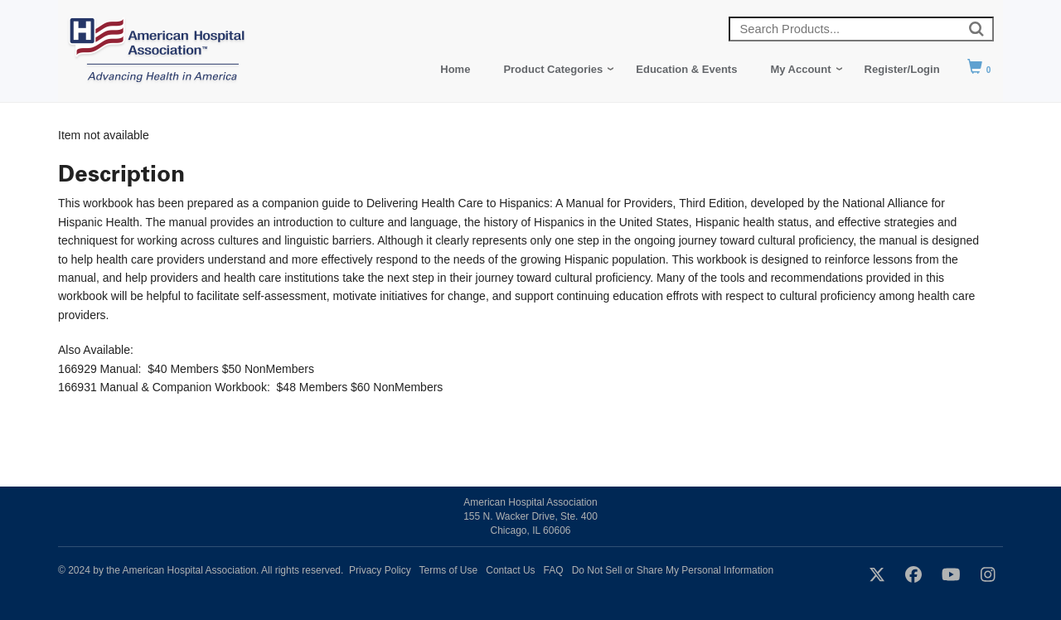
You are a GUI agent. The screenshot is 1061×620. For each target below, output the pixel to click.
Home (455, 69)
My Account (800, 69)
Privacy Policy (380, 570)
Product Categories (553, 69)
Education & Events (686, 69)
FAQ (554, 570)
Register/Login (902, 69)
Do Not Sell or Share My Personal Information (672, 570)
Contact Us (510, 570)
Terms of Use (448, 570)
